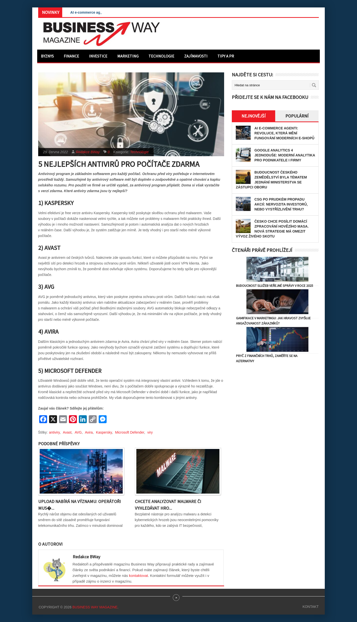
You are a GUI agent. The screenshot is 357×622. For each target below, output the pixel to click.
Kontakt (310, 607)
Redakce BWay (88, 152)
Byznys (47, 56)
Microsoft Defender (129, 432)
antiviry (54, 432)
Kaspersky (104, 432)
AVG (78, 432)
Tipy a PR (225, 56)
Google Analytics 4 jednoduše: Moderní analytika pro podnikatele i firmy (284, 155)
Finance (71, 56)
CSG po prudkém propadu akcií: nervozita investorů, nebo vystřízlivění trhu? (281, 204)
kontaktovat (138, 575)
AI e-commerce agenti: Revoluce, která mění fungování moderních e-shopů (284, 133)
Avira (89, 432)
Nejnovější (253, 116)
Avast (67, 432)
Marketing (128, 56)
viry (150, 432)
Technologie (161, 56)
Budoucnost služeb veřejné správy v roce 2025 (274, 285)
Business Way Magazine (95, 607)
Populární (296, 116)
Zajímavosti (196, 56)
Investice (98, 56)
